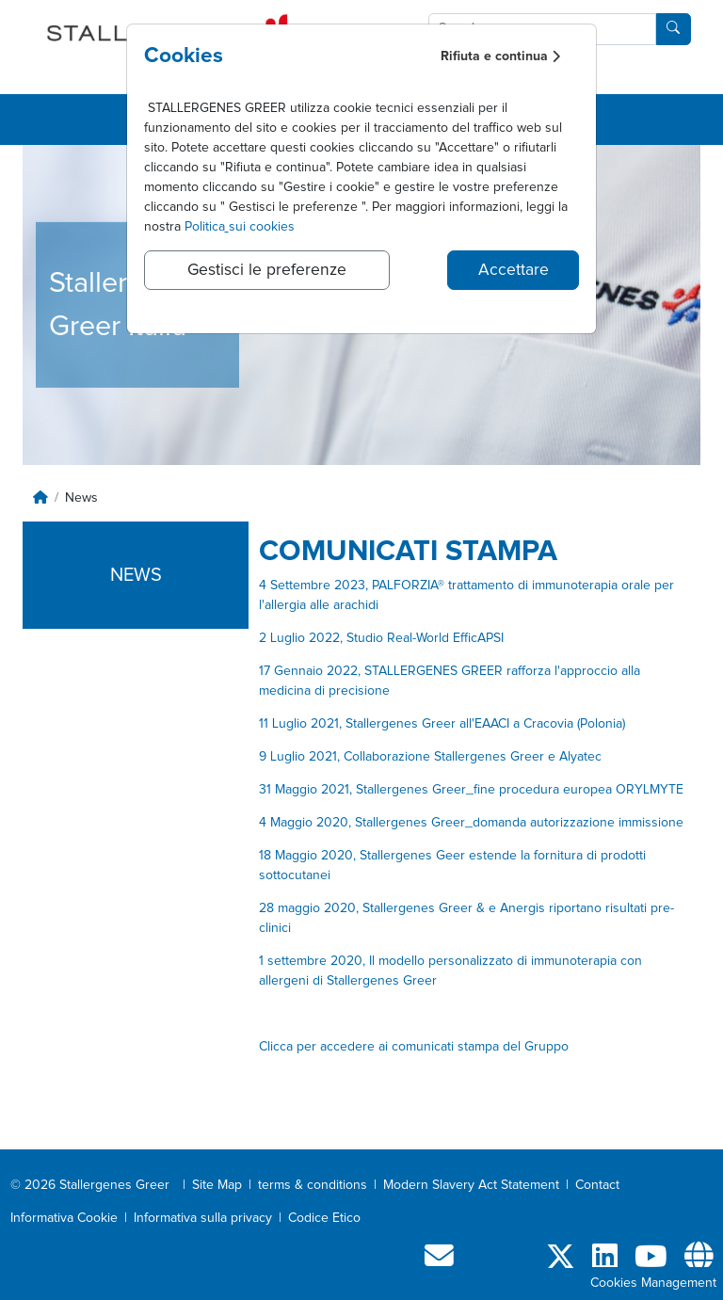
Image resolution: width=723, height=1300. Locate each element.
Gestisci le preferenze (266, 270)
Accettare (513, 270)
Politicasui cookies (240, 226)
